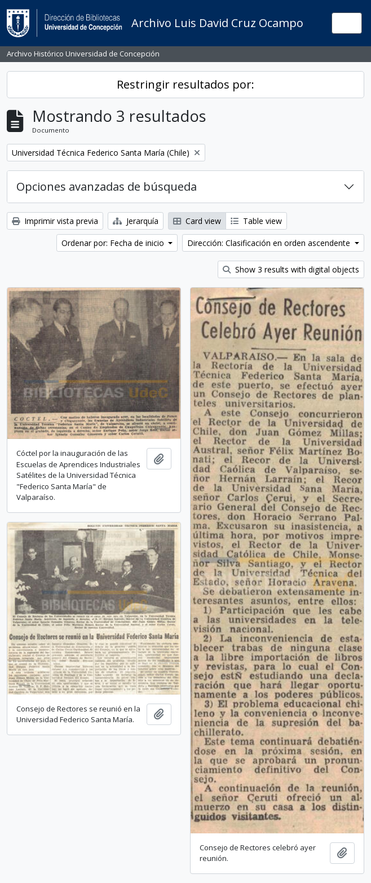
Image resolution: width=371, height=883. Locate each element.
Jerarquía (135, 221)
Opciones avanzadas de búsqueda (106, 186)
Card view (197, 221)
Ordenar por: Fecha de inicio (113, 243)
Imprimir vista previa (55, 221)
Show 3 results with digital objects (291, 269)
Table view (256, 221)
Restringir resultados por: (185, 84)
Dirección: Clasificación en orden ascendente (269, 243)
